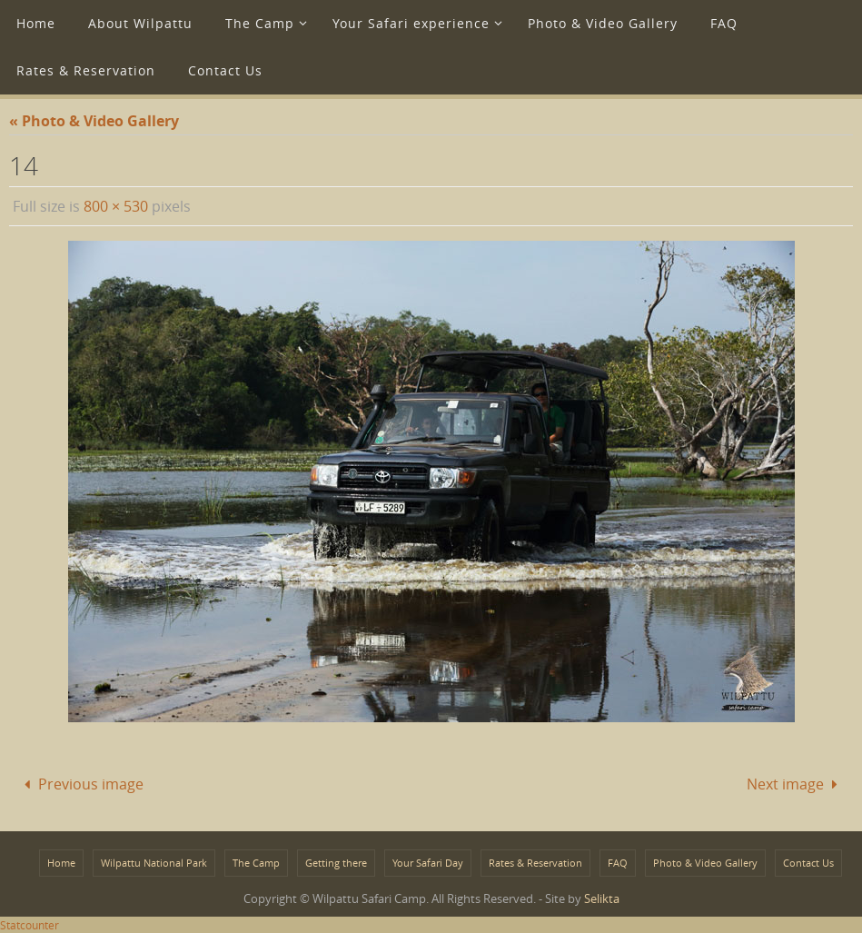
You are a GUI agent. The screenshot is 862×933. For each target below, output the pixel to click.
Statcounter (29, 925)
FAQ (618, 862)
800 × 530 (116, 206)
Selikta (601, 898)
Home (61, 862)
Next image (795, 784)
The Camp (256, 862)
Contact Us (808, 862)
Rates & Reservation (535, 862)
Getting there (336, 862)
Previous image (80, 784)
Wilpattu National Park (154, 862)
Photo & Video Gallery (705, 862)
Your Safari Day (427, 862)
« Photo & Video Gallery (94, 121)
